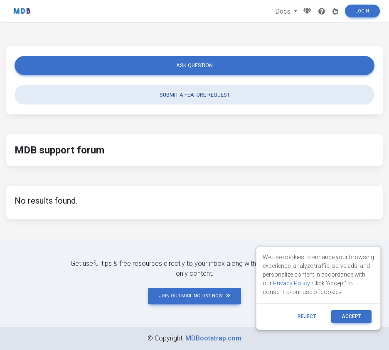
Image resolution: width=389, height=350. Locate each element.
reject (307, 316)
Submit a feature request (195, 95)
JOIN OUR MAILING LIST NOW (194, 296)
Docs (283, 11)
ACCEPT (351, 316)
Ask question (194, 65)
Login (362, 11)
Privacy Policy (291, 283)
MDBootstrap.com (213, 338)
